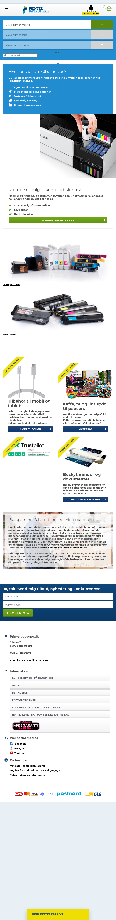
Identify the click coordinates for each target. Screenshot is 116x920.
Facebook (18, 743)
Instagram (18, 748)
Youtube (17, 753)
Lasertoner (10, 333)
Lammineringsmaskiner (85, 499)
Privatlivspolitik (24, 699)
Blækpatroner (11, 284)
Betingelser (20, 692)
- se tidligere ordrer (27, 765)
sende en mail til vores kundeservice (64, 547)
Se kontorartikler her (58, 220)
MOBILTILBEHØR (30, 429)
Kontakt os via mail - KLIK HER (29, 660)
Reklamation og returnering (27, 774)
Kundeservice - (33, 677)
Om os (16, 685)
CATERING (85, 429)
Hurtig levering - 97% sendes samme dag (41, 714)
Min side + (90, 9)
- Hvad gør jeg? (35, 770)
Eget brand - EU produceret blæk (36, 707)
